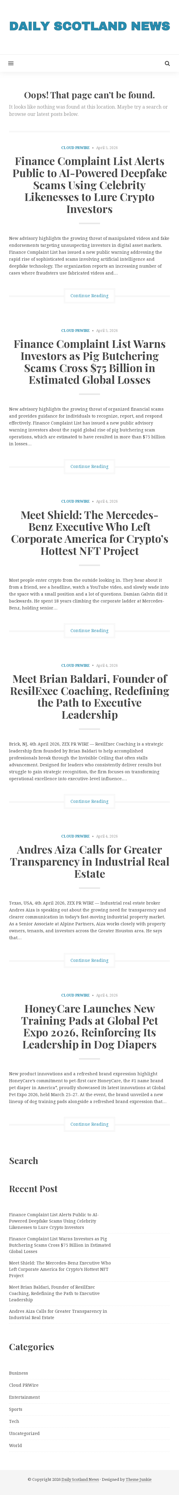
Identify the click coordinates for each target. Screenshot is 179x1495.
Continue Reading (89, 295)
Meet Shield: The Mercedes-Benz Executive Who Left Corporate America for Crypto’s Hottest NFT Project (89, 532)
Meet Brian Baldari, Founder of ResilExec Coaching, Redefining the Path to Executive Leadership (89, 696)
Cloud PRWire (75, 148)
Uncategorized (24, 1433)
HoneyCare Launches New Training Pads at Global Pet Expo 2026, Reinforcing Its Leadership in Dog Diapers (89, 1026)
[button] (7, 63)
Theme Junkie (139, 1479)
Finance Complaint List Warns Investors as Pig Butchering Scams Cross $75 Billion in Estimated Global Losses (90, 361)
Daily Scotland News (80, 1479)
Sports (15, 1409)
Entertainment (24, 1397)
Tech (14, 1421)
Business (18, 1373)
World (15, 1445)
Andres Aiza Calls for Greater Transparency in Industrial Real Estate (89, 861)
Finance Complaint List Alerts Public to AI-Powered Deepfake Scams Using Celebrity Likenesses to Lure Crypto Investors (89, 184)
